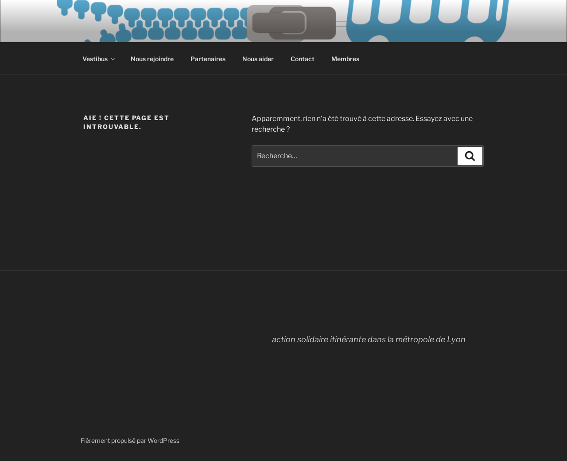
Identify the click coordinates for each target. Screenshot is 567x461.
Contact (303, 59)
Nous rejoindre (152, 59)
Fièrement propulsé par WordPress (130, 440)
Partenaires (207, 59)
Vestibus (99, 59)
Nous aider (258, 59)
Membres (345, 59)
